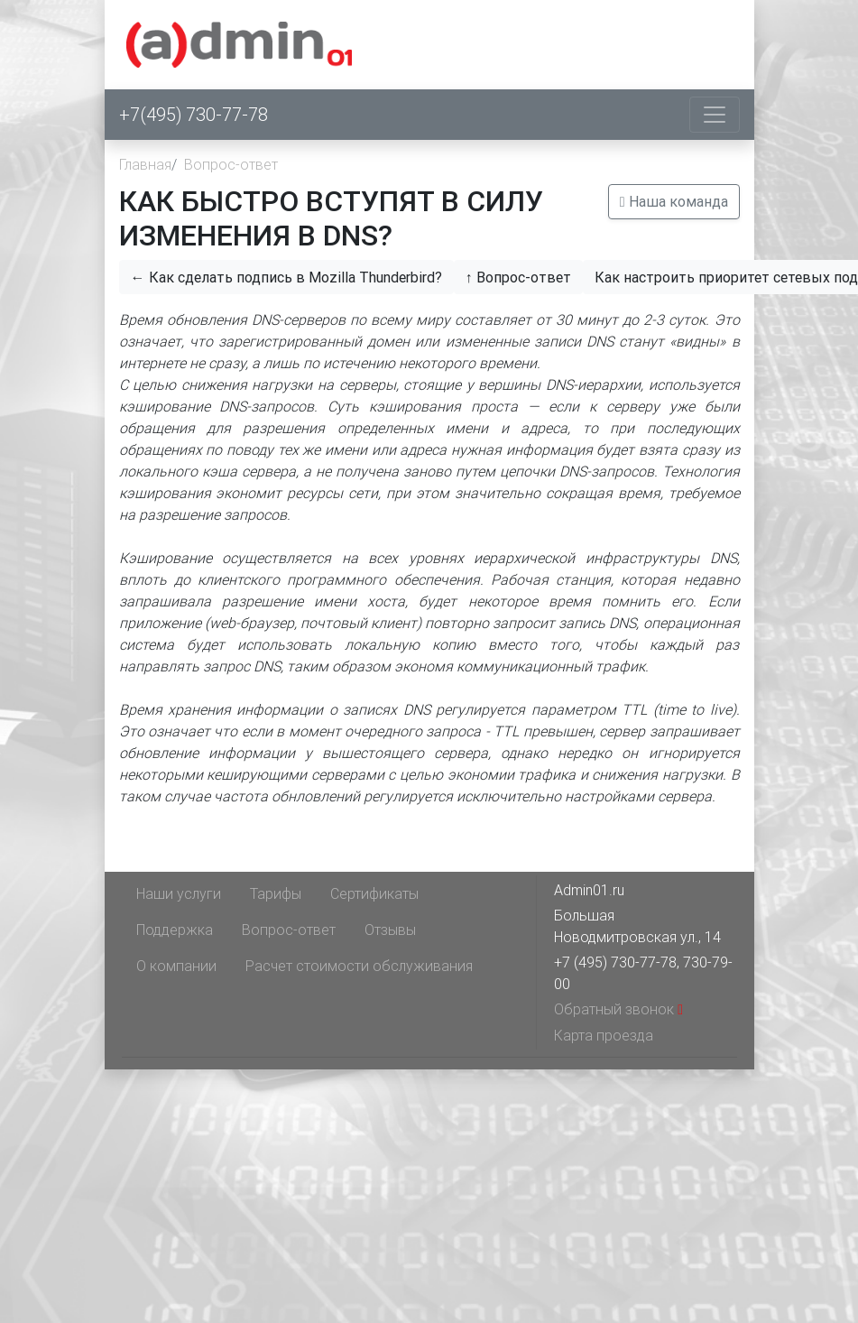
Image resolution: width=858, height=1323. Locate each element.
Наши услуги (178, 893)
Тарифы (275, 893)
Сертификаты (374, 893)
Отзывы (390, 930)
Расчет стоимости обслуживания (359, 966)
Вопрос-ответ (231, 164)
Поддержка (174, 930)
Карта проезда (603, 1035)
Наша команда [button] (674, 201)
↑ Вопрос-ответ (518, 277)
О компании (176, 966)
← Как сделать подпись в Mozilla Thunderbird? (286, 277)
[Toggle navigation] (714, 115)
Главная (145, 164)
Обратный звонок (618, 1009)
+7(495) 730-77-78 (193, 114)
